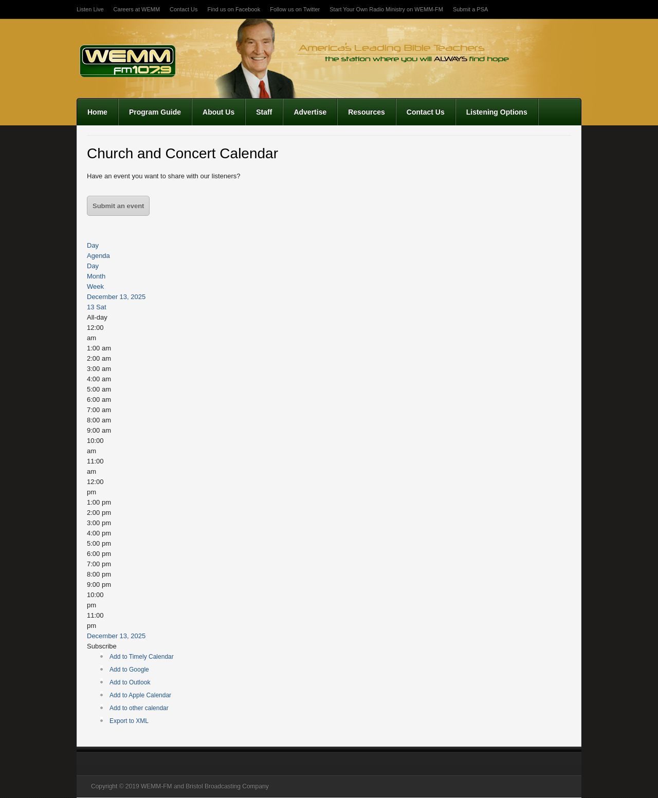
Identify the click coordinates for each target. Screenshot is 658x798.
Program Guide (155, 112)
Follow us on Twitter (295, 9)
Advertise (310, 112)
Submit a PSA (470, 9)
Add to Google (129, 669)
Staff (264, 112)
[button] (102, 646)
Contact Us (183, 9)
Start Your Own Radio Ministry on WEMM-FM (386, 9)
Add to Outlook (129, 682)
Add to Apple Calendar (140, 695)
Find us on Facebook (233, 9)
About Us (218, 112)
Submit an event (118, 206)
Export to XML (129, 721)
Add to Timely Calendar (141, 656)
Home (97, 112)
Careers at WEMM (137, 9)
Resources (366, 112)
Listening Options (496, 112)
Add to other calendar (139, 708)
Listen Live (90, 9)
